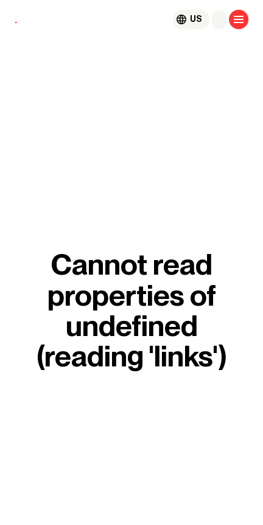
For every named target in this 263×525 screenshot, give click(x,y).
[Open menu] (238, 19)
